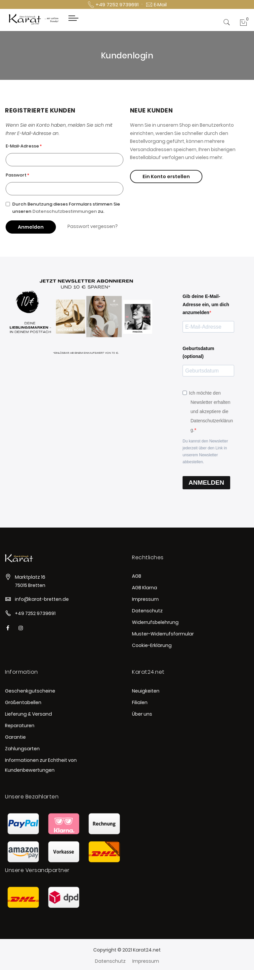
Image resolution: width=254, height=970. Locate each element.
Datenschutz (147, 610)
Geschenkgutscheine (30, 691)
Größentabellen (23, 702)
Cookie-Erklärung (152, 645)
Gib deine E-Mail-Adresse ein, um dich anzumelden (206, 304)
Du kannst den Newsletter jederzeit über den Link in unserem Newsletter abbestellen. (205, 451)
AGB (136, 576)
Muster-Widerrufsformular (163, 633)
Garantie (15, 737)
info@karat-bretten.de (42, 599)
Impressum (145, 599)
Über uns (142, 714)
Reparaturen (19, 725)
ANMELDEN (206, 482)
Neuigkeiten (145, 691)
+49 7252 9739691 (35, 613)
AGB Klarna (144, 587)
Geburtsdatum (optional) (198, 352)
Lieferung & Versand (28, 714)
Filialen (140, 702)
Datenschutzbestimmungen (64, 211)
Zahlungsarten (22, 748)
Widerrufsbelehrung (155, 622)
